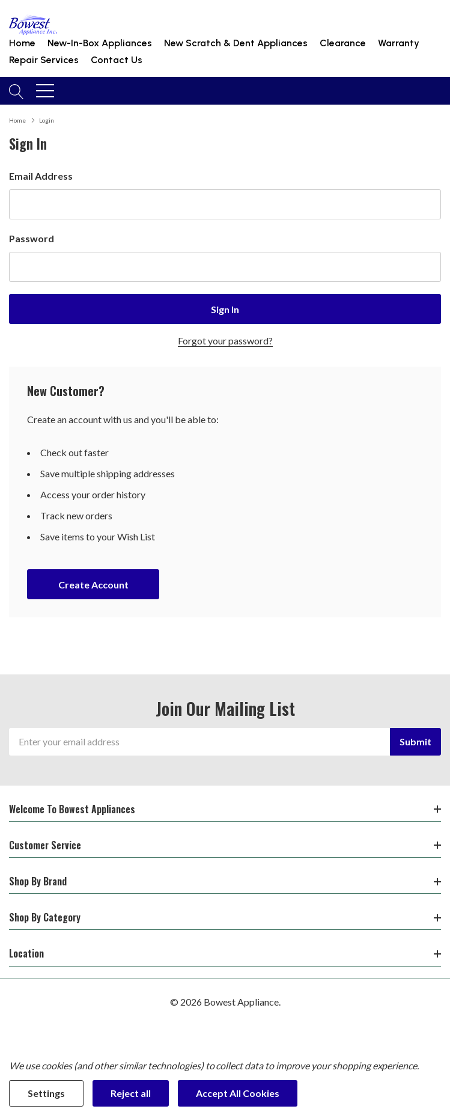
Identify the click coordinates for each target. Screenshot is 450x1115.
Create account (93, 584)
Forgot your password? (225, 340)
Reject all (131, 1093)
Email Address (41, 176)
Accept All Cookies (237, 1093)
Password (31, 238)
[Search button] (16, 90)
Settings (46, 1093)
